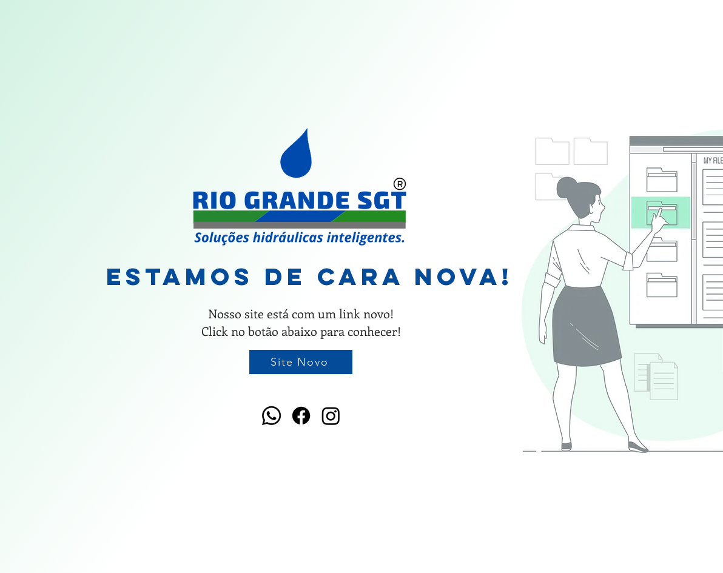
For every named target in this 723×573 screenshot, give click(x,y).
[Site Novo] (300, 362)
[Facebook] (301, 415)
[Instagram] (331, 415)
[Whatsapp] (271, 415)
